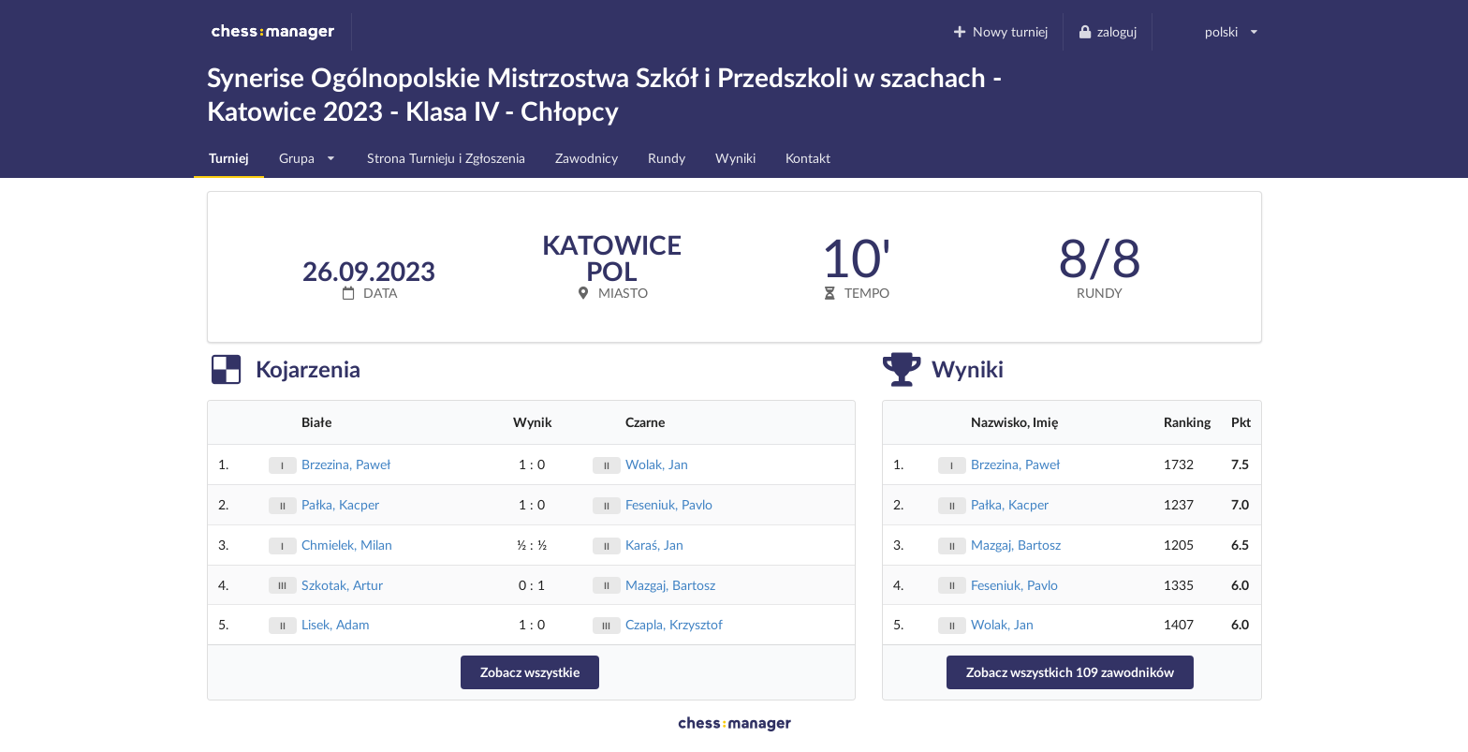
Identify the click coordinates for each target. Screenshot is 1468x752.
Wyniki (735, 158)
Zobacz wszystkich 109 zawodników (1070, 672)
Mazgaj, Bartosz (670, 585)
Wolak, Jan (656, 464)
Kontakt (807, 158)
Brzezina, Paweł (345, 464)
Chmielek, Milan (346, 545)
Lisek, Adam (335, 624)
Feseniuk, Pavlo (668, 504)
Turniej (229, 158)
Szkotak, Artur (342, 585)
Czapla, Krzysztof (674, 624)
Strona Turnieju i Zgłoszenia (446, 158)
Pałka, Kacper (340, 504)
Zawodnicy (586, 158)
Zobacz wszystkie (530, 672)
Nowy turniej (1000, 31)
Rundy (666, 158)
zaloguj (1108, 31)
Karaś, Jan (654, 545)
